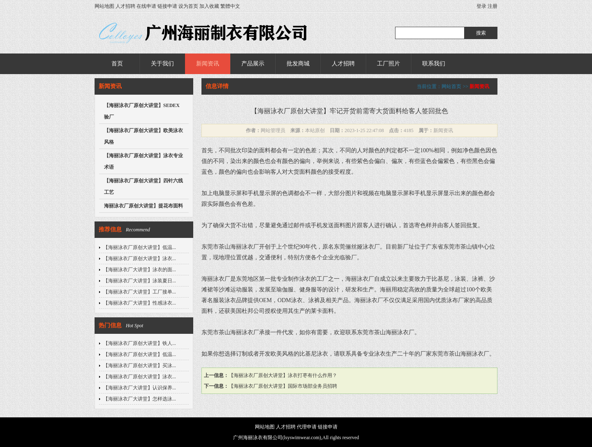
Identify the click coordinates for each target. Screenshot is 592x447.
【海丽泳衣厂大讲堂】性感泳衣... (139, 303)
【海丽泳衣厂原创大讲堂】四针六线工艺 (143, 186)
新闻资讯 (207, 64)
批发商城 (298, 64)
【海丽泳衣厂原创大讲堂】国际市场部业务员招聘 (283, 386)
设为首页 (188, 6)
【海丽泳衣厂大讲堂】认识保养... (139, 388)
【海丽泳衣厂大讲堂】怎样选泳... (139, 399)
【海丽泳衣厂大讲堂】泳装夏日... (139, 281)
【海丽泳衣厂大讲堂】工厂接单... (139, 292)
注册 (492, 6)
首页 (117, 64)
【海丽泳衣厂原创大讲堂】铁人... (139, 343)
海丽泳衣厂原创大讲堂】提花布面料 (143, 206)
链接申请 (167, 6)
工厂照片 (388, 64)
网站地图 (104, 6)
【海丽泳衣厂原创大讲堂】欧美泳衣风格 (143, 136)
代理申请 (307, 427)
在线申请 (146, 6)
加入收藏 (209, 6)
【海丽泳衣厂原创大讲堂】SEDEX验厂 (142, 111)
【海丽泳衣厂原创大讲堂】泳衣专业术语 (143, 161)
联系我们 (433, 64)
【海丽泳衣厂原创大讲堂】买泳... (139, 365)
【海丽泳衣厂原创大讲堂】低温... (139, 247)
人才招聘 (125, 6)
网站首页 (451, 86)
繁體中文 (230, 6)
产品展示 (252, 64)
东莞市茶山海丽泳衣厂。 (463, 354)
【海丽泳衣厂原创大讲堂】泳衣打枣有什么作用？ (283, 375)
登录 (481, 6)
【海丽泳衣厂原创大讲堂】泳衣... (139, 258)
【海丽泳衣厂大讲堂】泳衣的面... (139, 269)
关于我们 (162, 64)
